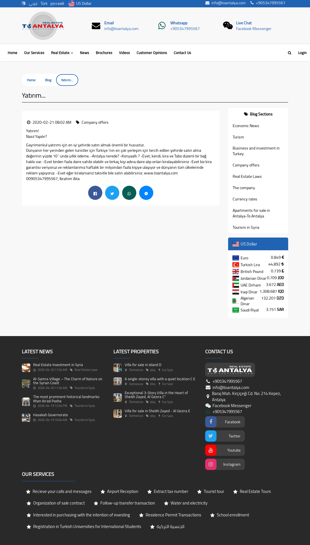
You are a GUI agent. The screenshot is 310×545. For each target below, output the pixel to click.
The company (244, 187)
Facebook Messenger (253, 28)
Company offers (246, 165)
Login (302, 52)
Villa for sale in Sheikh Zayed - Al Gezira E (157, 410)
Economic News (246, 125)
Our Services (34, 52)
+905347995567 (185, 28)
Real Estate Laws (247, 176)
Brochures (104, 52)
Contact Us (182, 52)
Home (12, 52)
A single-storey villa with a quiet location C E (160, 378)
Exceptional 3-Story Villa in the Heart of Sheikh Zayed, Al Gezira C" (156, 394)
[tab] (258, 114)
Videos (124, 52)
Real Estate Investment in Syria (58, 364)
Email (109, 23)
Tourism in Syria (246, 227)
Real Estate (62, 52)
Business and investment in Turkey (256, 150)
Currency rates (245, 199)
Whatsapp (178, 23)
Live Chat (244, 23)
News (84, 52)
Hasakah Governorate (50, 414)
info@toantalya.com (121, 28)
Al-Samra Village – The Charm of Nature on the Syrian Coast (67, 380)
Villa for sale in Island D (143, 364)
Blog (48, 80)
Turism (238, 137)
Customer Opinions (152, 52)
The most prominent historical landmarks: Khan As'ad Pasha (66, 398)
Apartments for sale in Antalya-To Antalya (251, 213)
